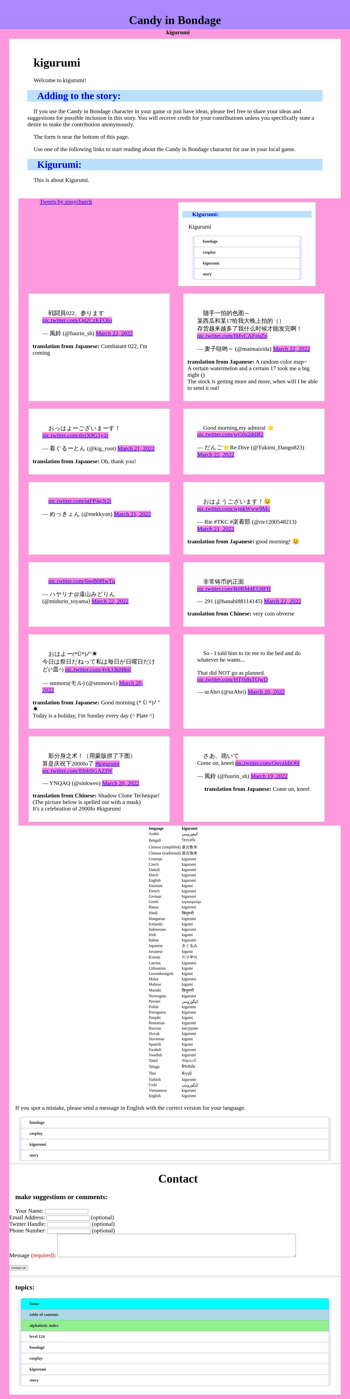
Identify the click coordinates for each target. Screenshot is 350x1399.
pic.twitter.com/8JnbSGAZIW (77, 771)
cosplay (209, 252)
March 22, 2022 (114, 333)
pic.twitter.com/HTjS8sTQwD (232, 679)
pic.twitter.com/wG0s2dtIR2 (230, 434)
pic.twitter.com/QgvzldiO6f (267, 763)
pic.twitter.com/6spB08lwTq (81, 581)
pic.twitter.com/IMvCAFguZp (232, 336)
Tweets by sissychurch (66, 201)
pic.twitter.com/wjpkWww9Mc (233, 508)
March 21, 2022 (136, 448)
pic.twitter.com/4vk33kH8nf (98, 669)
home (34, 1308)
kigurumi (211, 263)
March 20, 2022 (266, 692)
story (207, 274)
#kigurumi (107, 763)
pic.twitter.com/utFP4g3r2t (79, 501)
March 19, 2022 (269, 776)
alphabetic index (44, 1330)
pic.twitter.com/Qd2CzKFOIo (77, 320)
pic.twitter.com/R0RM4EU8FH (234, 589)
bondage (210, 241)
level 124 (37, 1341)
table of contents (44, 1319)
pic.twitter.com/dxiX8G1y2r (75, 435)
